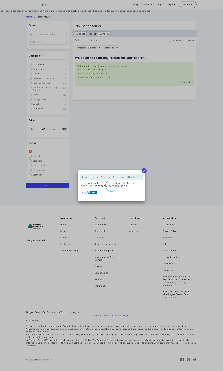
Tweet (84, 192)
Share (91, 192)
